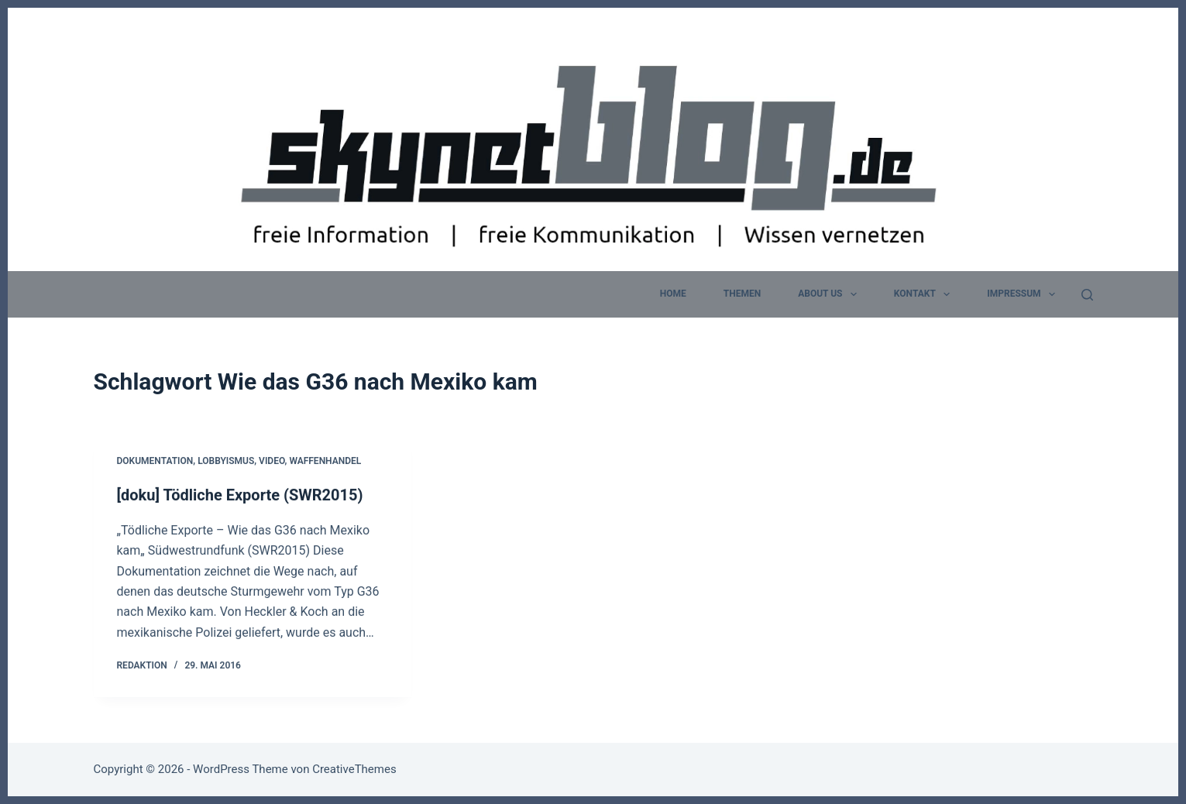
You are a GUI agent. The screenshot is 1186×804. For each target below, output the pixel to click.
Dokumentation (155, 461)
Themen (742, 293)
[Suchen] (1087, 295)
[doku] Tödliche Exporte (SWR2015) (240, 495)
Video (271, 461)
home (673, 293)
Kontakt (925, 294)
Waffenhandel (325, 461)
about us (830, 294)
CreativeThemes (354, 769)
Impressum (1024, 294)
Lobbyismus (226, 461)
